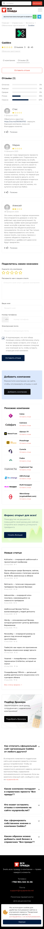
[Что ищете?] (16, 3)
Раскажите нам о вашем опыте (15, 278)
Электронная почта (10, 326)
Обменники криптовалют (11, 51)
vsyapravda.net (12, 779)
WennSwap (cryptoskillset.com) (27, 495)
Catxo (21, 414)
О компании (9, 60)
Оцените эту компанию (12, 269)
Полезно (10, 132)
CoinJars (23, 423)
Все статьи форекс (13, 685)
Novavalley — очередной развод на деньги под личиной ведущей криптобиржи (19, 636)
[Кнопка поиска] (4, 3)
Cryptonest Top (26, 467)
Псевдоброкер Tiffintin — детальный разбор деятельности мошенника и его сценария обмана (21, 675)
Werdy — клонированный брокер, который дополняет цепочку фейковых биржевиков (21, 622)
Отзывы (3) (23, 60)
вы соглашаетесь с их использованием (24, 915)
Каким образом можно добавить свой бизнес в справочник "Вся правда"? (22, 839)
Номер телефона (9, 315)
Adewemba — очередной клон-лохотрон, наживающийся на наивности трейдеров (18, 598)
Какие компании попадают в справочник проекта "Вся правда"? (22, 791)
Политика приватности (22, 897)
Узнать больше (15, 535)
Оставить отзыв (22, 70)
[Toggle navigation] (40, 10)
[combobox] (5, 319)
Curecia (22, 449)
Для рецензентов (22, 901)
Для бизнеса (37, 3)
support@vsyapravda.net (22, 890)
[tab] (9, 60)
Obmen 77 (24, 432)
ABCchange (24, 476)
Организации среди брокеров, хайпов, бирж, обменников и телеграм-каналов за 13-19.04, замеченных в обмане (21, 573)
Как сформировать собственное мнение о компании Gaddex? (22, 823)
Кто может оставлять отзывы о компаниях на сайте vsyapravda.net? (22, 807)
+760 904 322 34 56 (22, 882)
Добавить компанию (17, 392)
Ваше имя (6, 303)
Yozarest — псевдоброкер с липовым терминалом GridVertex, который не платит (20, 661)
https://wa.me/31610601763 (15, 121)
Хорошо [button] (22, 922)
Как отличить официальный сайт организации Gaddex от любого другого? (22, 749)
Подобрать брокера (16, 719)
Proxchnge (24, 441)
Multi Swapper (25, 485)
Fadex (22, 458)
